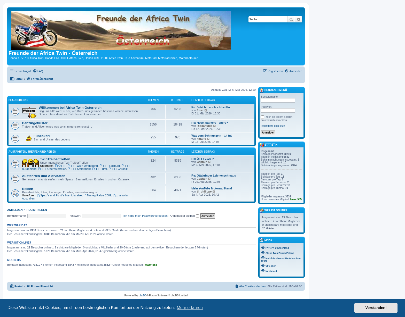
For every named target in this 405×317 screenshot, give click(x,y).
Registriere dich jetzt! (273, 125)
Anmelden (15, 209)
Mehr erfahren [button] (190, 307)
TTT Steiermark (79, 168)
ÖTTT (60, 165)
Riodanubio (205, 125)
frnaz (200, 110)
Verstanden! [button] (376, 308)
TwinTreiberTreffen (55, 159)
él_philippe (204, 191)
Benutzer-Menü (273, 90)
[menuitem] (38, 71)
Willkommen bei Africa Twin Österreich (70, 108)
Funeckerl (42, 136)
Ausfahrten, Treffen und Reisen (32, 151)
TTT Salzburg (109, 165)
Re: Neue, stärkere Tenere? (209, 122)
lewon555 (150, 264)
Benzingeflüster (35, 123)
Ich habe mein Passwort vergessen (145, 215)
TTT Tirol (99, 168)
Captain (202, 161)
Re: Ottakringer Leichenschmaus (213, 175)
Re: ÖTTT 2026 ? (202, 158)
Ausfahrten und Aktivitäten (43, 176)
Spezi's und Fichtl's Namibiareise (59, 195)
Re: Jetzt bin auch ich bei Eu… (212, 107)
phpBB (142, 295)
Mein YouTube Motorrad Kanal (211, 188)
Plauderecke (18, 100)
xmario (201, 138)
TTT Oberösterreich (52, 168)
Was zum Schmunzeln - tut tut (211, 135)
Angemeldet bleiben (184, 215)
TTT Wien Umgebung (82, 165)
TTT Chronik (118, 168)
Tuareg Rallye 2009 (97, 195)
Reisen (27, 189)
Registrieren (37, 209)
